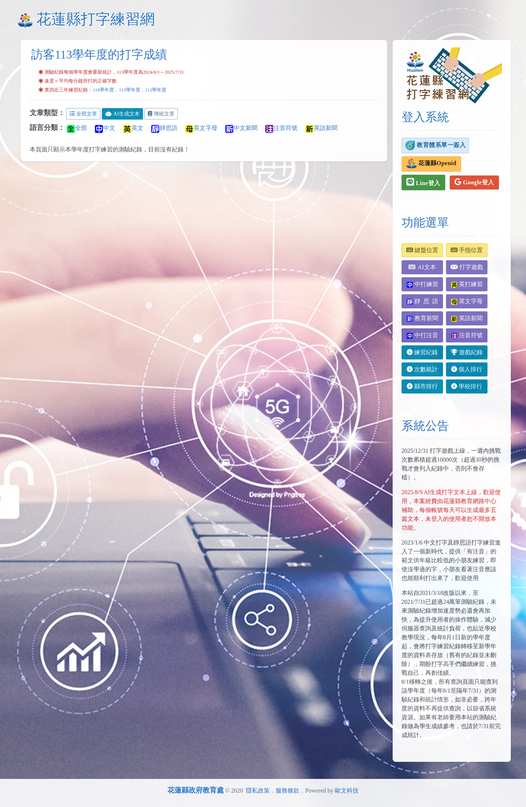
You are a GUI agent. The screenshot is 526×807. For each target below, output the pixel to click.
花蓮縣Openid (431, 164)
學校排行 (466, 386)
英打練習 (467, 284)
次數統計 (422, 369)
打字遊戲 (466, 267)
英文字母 (201, 128)
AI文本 (422, 267)
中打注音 (422, 335)
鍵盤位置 (422, 250)
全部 (76, 128)
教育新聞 (422, 318)
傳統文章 (161, 114)
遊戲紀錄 (467, 352)
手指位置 (467, 250)
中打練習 (422, 284)
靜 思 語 (422, 301)
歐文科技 (347, 790)
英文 (133, 128)
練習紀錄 (422, 352)
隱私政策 (258, 790)
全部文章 (83, 114)
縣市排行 (422, 386)
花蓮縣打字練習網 (95, 19)
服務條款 (287, 790)
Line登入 (423, 181)
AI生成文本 (122, 114)
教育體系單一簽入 (435, 145)
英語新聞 (321, 128)
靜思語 (164, 128)
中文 (104, 128)
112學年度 (156, 90)
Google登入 (474, 181)
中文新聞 (241, 128)
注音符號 (281, 128)
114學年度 (103, 90)
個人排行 (466, 369)
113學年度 (129, 90)
